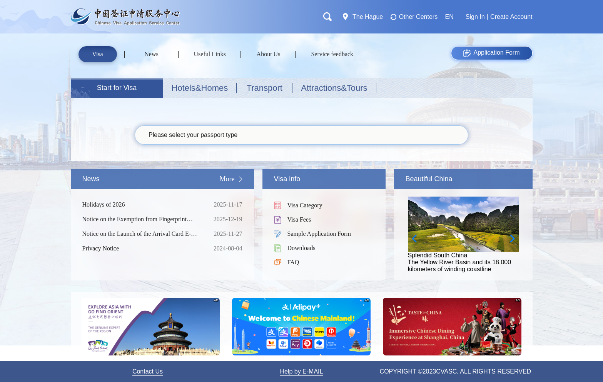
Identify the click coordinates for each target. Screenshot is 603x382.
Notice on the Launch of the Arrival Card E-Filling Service (142, 234)
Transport (264, 88)
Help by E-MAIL (301, 371)
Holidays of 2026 (142, 205)
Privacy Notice (142, 248)
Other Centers (418, 16)
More (227, 179)
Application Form (491, 53)
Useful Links (210, 54)
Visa (97, 54)
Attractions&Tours (334, 88)
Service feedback (332, 54)
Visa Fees (299, 219)
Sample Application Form (319, 233)
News (151, 54)
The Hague (367, 16)
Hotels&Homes (200, 88)
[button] (509, 238)
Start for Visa (117, 88)
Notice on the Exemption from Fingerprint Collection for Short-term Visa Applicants (142, 219)
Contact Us (147, 371)
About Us (269, 54)
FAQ (293, 262)
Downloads (301, 248)
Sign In (475, 16)
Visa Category (304, 205)
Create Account (511, 16)
